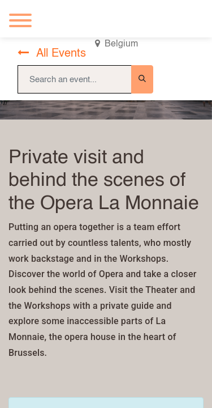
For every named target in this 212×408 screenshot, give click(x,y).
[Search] (142, 79)
